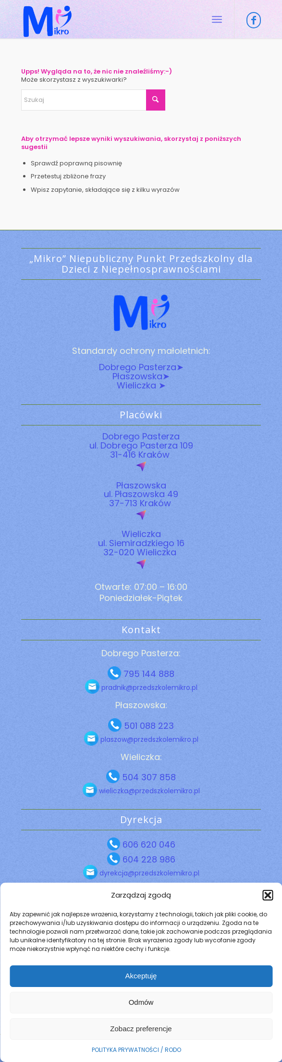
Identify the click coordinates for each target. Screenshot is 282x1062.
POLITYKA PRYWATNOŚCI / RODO (136, 1050)
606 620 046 (147, 844)
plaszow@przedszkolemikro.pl (148, 739)
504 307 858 (148, 777)
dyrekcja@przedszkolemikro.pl (148, 873)
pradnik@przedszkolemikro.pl (148, 687)
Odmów (141, 1002)
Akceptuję (141, 976)
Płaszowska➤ (141, 376)
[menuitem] (217, 19)
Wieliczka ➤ (141, 385)
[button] (267, 895)
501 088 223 (148, 726)
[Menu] (217, 19)
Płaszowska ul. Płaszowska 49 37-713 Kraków (141, 494)
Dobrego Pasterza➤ (141, 367)
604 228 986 (147, 859)
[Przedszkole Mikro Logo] (117, 19)
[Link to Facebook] (253, 20)
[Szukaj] (93, 100)
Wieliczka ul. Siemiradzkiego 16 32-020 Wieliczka (141, 543)
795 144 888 (147, 674)
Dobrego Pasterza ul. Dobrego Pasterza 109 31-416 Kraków (141, 445)
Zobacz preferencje (141, 1029)
